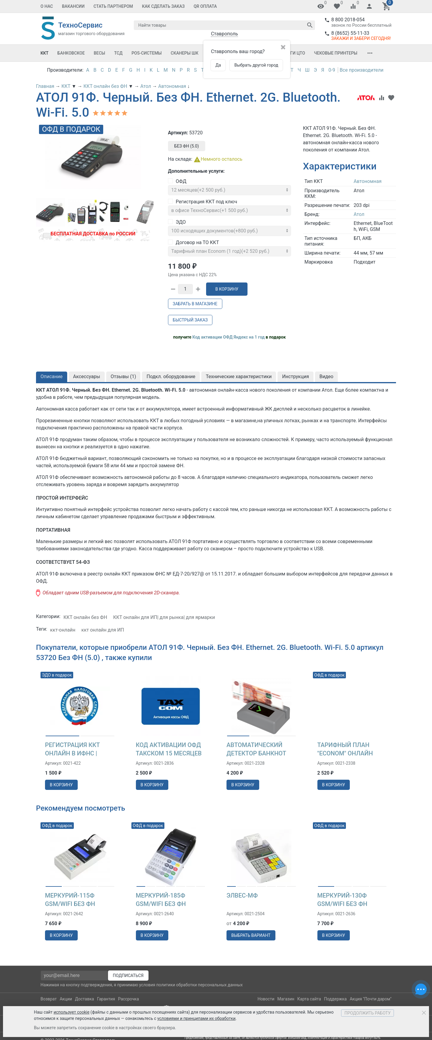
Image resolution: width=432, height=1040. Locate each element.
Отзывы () (123, 376)
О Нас (46, 6)
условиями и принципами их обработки (196, 1018)
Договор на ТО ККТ (193, 242)
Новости (265, 999)
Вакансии (73, 6)
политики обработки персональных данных (199, 984)
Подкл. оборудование (170, 376)
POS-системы (146, 53)
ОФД (177, 181)
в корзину (61, 784)
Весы (99, 53)
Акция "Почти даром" (371, 999)
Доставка (84, 999)
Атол (359, 214)
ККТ (44, 53)
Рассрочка (128, 999)
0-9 (331, 70)
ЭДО (177, 222)
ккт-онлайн (62, 630)
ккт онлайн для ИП (102, 630)
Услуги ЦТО (292, 53)
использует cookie (71, 1012)
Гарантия (106, 999)
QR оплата (205, 6)
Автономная (368, 181)
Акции (66, 999)
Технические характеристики (239, 376)
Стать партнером (113, 6)
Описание (51, 376)
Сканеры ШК (184, 53)
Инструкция (295, 376)
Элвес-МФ (242, 895)
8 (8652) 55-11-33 (350, 33)
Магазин (286, 999)
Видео (326, 376)
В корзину (226, 289)
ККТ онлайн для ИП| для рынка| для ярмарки (164, 617)
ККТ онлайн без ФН (85, 617)
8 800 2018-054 (347, 19)
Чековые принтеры (335, 53)
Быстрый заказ (190, 320)
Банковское (71, 53)
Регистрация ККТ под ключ (202, 202)
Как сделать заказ (163, 6)
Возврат (48, 999)
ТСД (118, 53)
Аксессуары (86, 376)
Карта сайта (309, 999)
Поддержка (335, 999)
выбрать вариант (251, 935)
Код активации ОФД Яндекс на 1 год (228, 337)
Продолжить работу (367, 1013)
